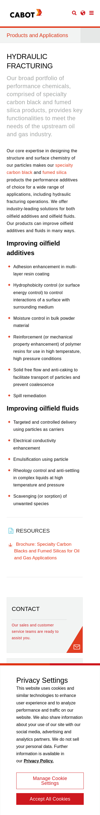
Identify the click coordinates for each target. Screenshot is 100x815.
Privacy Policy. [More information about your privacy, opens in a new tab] (39, 763)
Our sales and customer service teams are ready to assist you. (35, 631)
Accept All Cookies (50, 801)
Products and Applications (37, 35)
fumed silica (54, 172)
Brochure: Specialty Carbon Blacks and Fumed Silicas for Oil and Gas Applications (46, 551)
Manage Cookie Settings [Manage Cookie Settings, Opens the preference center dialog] (50, 783)
